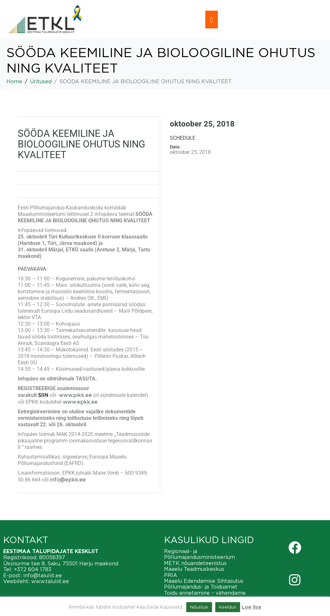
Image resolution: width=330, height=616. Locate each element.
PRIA (170, 575)
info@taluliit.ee (42, 575)
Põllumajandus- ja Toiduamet (201, 587)
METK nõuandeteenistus (195, 563)
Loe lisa (251, 607)
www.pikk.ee (75, 395)
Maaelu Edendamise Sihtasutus (203, 581)
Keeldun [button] (227, 607)
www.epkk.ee (80, 402)
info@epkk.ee (68, 479)
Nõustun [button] (199, 607)
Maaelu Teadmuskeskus (194, 569)
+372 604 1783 (32, 569)
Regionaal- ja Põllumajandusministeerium (199, 554)
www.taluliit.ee (50, 581)
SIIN (43, 395)
